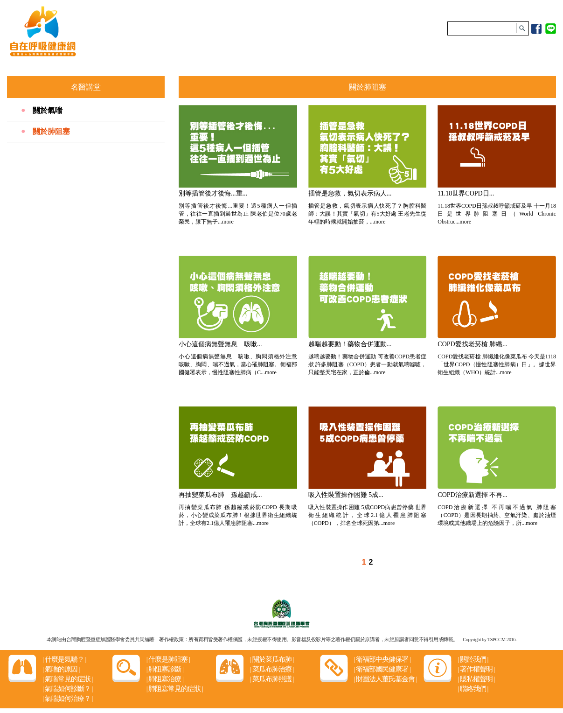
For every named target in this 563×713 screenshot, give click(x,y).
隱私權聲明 (476, 679)
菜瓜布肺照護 (271, 679)
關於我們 (473, 659)
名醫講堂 (86, 87)
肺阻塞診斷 (164, 669)
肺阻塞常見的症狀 (174, 688)
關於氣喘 (48, 110)
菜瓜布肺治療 (271, 669)
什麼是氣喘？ (64, 659)
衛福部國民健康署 (382, 669)
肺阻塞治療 (164, 679)
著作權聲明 (476, 669)
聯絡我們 (473, 688)
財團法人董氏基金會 (385, 679)
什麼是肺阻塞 (168, 659)
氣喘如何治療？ (67, 698)
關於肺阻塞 (51, 131)
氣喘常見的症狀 (67, 679)
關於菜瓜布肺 (271, 659)
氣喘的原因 (60, 669)
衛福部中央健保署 (382, 659)
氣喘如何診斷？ (67, 688)
